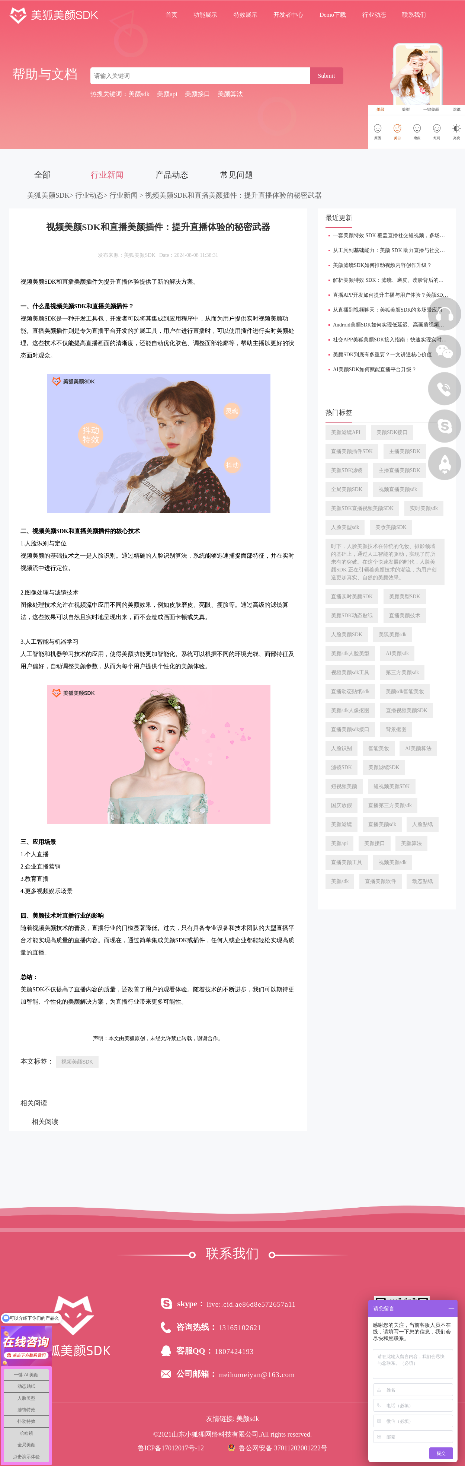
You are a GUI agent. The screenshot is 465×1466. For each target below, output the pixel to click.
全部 (42, 174)
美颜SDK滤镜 (346, 470)
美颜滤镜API (345, 432)
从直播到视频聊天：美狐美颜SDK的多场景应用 (387, 310)
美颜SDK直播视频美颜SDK (362, 508)
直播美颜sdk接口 (350, 729)
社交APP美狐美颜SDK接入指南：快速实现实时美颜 (392, 339)
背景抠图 (396, 729)
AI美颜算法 (418, 748)
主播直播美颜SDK (399, 470)
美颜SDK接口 (392, 432)
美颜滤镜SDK (384, 767)
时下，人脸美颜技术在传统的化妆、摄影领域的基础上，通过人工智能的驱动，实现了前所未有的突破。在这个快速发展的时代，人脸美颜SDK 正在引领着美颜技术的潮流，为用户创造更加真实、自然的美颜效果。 (384, 562)
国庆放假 (341, 805)
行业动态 (374, 15)
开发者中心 (288, 15)
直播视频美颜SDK (406, 710)
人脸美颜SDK (346, 634)
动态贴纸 (422, 881)
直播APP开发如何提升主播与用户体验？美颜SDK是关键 (397, 295)
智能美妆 (378, 748)
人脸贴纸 (422, 824)
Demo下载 (333, 15)
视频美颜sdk (393, 862)
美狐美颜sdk (393, 634)
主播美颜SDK (404, 451)
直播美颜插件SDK (352, 451)
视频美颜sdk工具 (350, 672)
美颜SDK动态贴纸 (352, 615)
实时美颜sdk (424, 508)
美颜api (339, 843)
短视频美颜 (344, 786)
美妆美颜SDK (391, 527)
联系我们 (414, 15)
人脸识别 (341, 748)
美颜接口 (374, 843)
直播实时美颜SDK (352, 596)
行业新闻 (107, 174)
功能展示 (205, 15)
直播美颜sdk (382, 824)
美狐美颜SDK (48, 195)
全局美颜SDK (346, 489)
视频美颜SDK (77, 1062)
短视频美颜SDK (391, 786)
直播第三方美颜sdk (390, 805)
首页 (171, 15)
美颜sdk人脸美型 (350, 653)
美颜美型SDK (404, 596)
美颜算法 (411, 843)
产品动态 (171, 174)
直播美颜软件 (380, 881)
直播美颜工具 (346, 862)
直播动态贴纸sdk (350, 691)
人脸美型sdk (345, 527)
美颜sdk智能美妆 (405, 691)
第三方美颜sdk (402, 672)
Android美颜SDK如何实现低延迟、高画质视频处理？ (394, 325)
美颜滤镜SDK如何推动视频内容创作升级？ (382, 265)
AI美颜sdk (397, 653)
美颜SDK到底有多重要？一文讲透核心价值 (382, 354)
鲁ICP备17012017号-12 (171, 1448)
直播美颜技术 (404, 615)
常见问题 (236, 174)
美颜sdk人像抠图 (350, 710)
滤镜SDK (341, 767)
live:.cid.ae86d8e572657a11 (251, 1304)
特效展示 (245, 15)
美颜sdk (340, 881)
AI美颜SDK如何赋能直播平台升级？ (375, 369)
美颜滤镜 (341, 824)
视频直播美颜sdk (398, 489)
